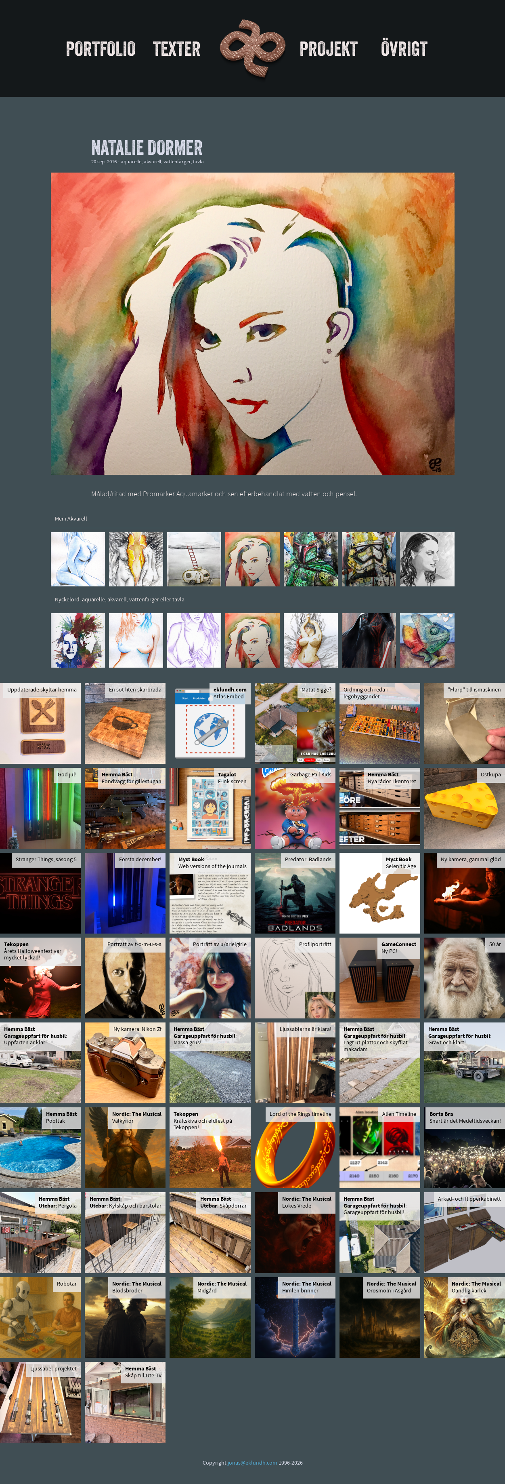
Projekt (329, 48)
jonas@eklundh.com (252, 1463)
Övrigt (404, 48)
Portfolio (101, 48)
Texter (177, 48)
